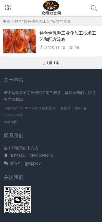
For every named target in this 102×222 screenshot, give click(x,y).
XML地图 (11, 122)
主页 (6, 21)
